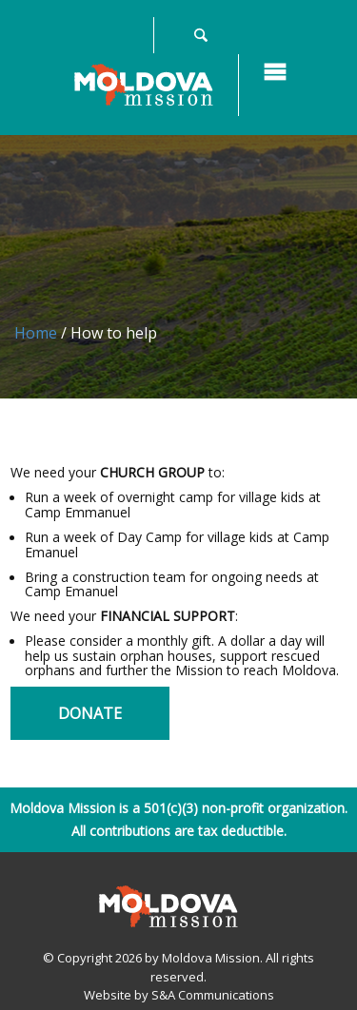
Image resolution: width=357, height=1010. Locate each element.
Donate (90, 713)
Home (35, 332)
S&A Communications (212, 994)
